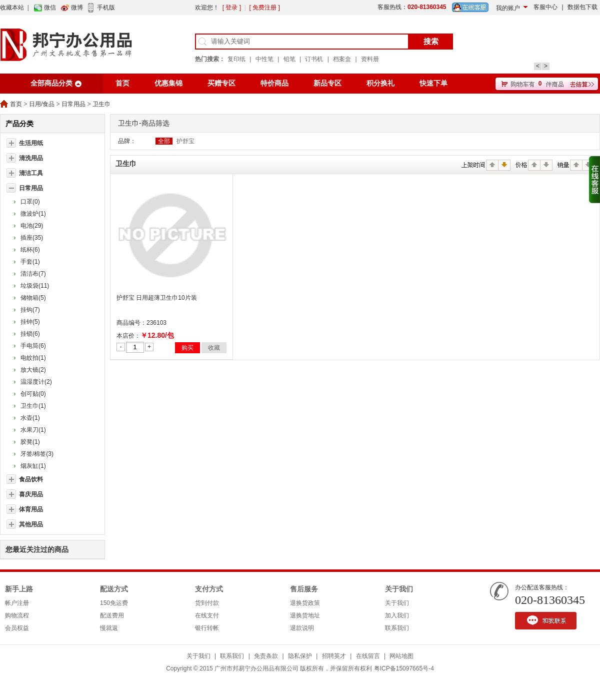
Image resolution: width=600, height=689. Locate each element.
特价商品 (274, 83)
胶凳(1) (30, 441)
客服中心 (546, 7)
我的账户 (508, 8)
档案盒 (342, 59)
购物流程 (17, 615)
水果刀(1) (33, 429)
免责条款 (266, 655)
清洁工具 (31, 173)
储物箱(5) (33, 297)
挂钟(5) (30, 321)
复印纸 (237, 59)
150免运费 (114, 602)
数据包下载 (583, 7)
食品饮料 (31, 479)
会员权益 (17, 627)
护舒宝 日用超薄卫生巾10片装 (156, 297)
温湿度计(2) (36, 381)
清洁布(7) (33, 273)
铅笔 (290, 59)
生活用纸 (31, 143)
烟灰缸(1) (33, 465)
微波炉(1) (33, 213)
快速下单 (434, 83)
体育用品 (31, 509)
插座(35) (31, 237)
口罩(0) (30, 201)
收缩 (594, 179)
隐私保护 (300, 655)
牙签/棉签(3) (37, 453)
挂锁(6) (30, 333)
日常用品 (74, 104)
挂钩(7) (30, 309)
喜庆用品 (31, 494)
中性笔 (265, 59)
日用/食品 (41, 104)
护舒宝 (185, 141)
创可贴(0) (33, 393)
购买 (188, 347)
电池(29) (31, 225)
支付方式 (209, 589)
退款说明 (302, 627)
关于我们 (399, 589)
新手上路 (19, 589)
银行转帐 (207, 627)
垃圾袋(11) (34, 285)
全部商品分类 (51, 83)
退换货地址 (305, 615)
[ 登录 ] (231, 7)
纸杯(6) (30, 249)
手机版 (106, 7)
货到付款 (207, 602)
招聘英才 (334, 655)
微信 (50, 7)
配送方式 (114, 589)
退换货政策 (305, 602)
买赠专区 (222, 83)
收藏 (214, 347)
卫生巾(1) (33, 405)
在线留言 (368, 655)
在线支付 (207, 615)
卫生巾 (101, 104)
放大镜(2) (33, 369)
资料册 (370, 59)
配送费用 (112, 615)
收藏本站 (12, 7)
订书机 (314, 59)
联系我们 (397, 627)
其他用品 (31, 524)
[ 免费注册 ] (264, 7)
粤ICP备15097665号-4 (404, 668)
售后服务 (304, 589)
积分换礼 (380, 83)
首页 (123, 83)
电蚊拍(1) (33, 357)
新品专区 (328, 83)
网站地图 (402, 655)
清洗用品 (31, 158)
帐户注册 (17, 602)
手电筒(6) (33, 345)
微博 (77, 7)
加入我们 (397, 615)
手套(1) (30, 261)
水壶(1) (30, 417)
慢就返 (109, 627)
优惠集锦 (168, 83)
